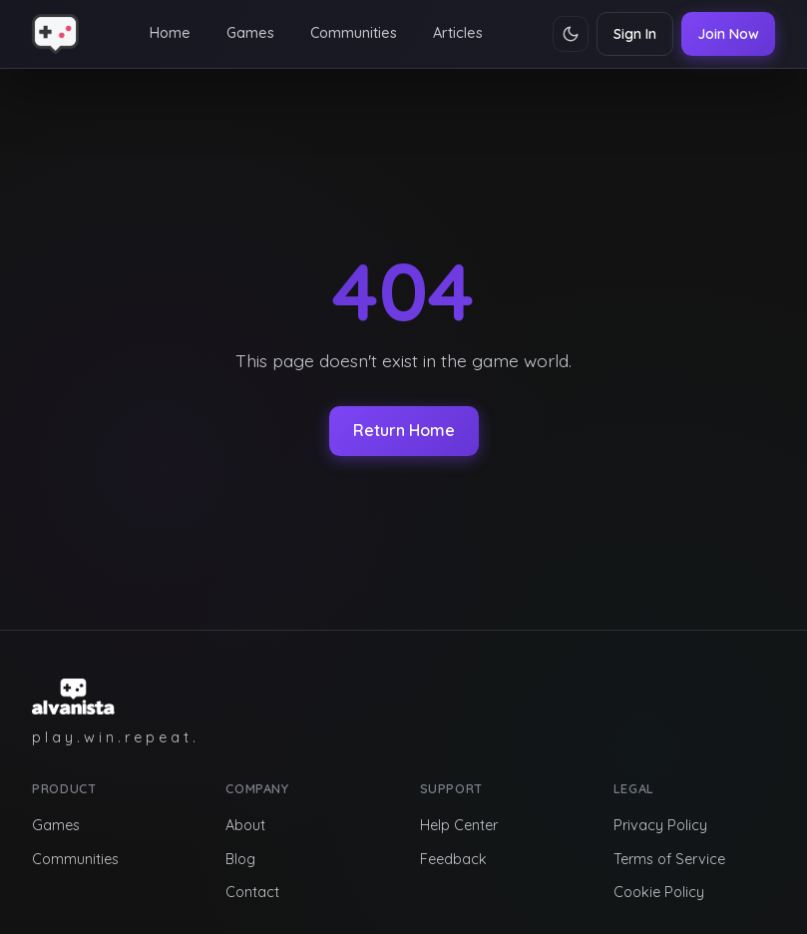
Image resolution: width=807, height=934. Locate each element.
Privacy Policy (660, 825)
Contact (252, 892)
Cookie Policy (658, 892)
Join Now (728, 34)
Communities (353, 33)
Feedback (453, 859)
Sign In (634, 34)
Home (170, 33)
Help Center (459, 825)
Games (250, 33)
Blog (240, 859)
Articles (458, 33)
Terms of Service (669, 859)
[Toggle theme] (571, 34)
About (245, 825)
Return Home (404, 430)
